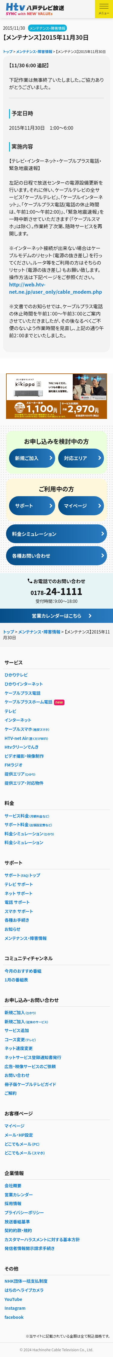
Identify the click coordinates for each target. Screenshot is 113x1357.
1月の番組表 (16, 980)
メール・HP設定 (19, 1135)
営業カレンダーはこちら (56, 615)
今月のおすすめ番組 (23, 971)
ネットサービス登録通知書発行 (33, 1057)
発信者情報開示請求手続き (30, 1248)
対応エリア (75, 458)
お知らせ (12, 929)
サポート (24, 505)
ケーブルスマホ (27, 729)
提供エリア (20, 774)
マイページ (75, 505)
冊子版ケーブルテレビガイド (30, 1084)
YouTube (13, 1299)
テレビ (10, 711)
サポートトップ (22, 875)
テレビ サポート (19, 884)
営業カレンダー (19, 1195)
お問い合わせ (17, 1075)
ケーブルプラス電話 (22, 693)
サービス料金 (27, 816)
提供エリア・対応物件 (24, 783)
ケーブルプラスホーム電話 (34, 702)
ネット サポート (19, 893)
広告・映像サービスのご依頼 (30, 1066)
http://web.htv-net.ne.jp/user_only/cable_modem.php (55, 288)
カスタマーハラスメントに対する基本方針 (42, 1239)
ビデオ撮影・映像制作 (24, 756)
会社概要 (13, 1185)
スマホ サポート (19, 911)
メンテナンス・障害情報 (47, 28)
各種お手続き (17, 920)
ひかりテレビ (16, 675)
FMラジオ (14, 765)
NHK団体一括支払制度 (26, 1281)
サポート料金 (28, 824)
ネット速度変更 (19, 1048)
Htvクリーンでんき (22, 747)
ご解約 (11, 1093)
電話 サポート (17, 902)
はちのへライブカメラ (24, 1290)
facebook (14, 1317)
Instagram (15, 1308)
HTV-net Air (27, 738)
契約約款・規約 (18, 1230)
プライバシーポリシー (24, 1212)
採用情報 (13, 1203)
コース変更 (20, 1039)
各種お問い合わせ (31, 555)
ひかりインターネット (24, 684)
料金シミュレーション (34, 533)
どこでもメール (22, 1144)
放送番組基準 (17, 1221)
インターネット (18, 720)
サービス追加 (17, 1030)
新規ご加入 (27, 458)
